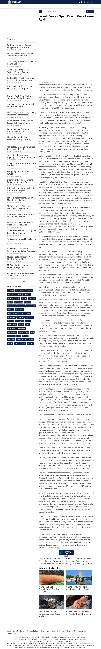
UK (34, 306)
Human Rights (45, 564)
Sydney (25, 336)
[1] (78, 643)
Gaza (89, 558)
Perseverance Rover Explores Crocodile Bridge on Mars (20, 121)
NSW (17, 298)
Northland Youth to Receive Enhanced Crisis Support (19, 87)
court (16, 343)
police (19, 294)
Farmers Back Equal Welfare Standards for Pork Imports (20, 97)
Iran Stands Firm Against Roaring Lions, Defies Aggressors (22, 249)
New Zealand (12, 332)
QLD (32, 332)
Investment (11, 317)
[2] (79, 643)
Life (40, 11)
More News (21, 281)
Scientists (11, 336)
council (29, 306)
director (48, 561)
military (53, 558)
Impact (10, 343)
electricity (56, 564)
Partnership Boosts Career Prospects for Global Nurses (19, 46)
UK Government (24, 332)
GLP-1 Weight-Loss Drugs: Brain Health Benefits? (21, 62)
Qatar (78, 561)
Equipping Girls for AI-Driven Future (20, 172)
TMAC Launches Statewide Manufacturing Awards (19, 207)
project (21, 324)
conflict (61, 558)
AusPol (28, 321)
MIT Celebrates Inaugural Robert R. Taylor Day (18, 266)
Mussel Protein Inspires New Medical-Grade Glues (20, 258)
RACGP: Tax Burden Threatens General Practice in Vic (20, 274)
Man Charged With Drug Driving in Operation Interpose (21, 113)
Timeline (11, 39)
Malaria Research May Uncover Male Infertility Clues (21, 199)
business (21, 306)
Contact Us (74, 631)
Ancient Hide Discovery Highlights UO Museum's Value (21, 156)
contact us (66, 647)
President (11, 340)
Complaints (12, 633)
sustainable (21, 328)
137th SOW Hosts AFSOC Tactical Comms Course (18, 70)
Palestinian (71, 558)
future (19, 336)
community (11, 294)
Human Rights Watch (71, 564)
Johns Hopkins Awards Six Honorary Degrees (18, 130)
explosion (81, 558)
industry (10, 321)
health (10, 302)
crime (27, 324)
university (30, 291)
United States (12, 324)
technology (29, 317)
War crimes (87, 561)
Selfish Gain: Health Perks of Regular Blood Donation (78, 612)
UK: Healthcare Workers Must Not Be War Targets (20, 189)
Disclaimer (47, 631)
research (11, 298)
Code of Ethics (61, 631)
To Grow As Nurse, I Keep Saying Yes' (21, 240)
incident (30, 343)
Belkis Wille (81, 115)
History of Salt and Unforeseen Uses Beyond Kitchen (50, 614)
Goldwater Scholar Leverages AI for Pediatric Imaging (21, 231)
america (31, 340)
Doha (41, 561)
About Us (86, 631)
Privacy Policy (34, 631)
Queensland (12, 306)
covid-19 (10, 309)
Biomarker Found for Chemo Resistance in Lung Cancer (20, 181)
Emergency (11, 328)
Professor (32, 298)
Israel (46, 558)
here (58, 547)
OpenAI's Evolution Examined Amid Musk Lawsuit (20, 105)
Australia (11, 291)
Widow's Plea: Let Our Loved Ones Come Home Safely (20, 54)
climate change (21, 340)
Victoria (24, 298)
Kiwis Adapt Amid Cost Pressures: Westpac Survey (19, 138)
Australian (27, 294)
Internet (23, 343)
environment (19, 302)
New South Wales (13, 313)
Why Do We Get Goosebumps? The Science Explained (51, 589)
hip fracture (87, 564)
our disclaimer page (79, 647)
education (21, 317)
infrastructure (26, 313)
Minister (27, 302)
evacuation (69, 561)
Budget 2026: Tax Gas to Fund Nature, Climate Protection (20, 79)
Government (58, 561)
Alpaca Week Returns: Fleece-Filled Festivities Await (20, 223)
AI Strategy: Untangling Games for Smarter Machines (21, 148)
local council (19, 309)
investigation (20, 321)
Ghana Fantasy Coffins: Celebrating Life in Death (77, 588)
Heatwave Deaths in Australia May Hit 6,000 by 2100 (20, 215)
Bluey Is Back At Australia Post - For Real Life (21, 164)
